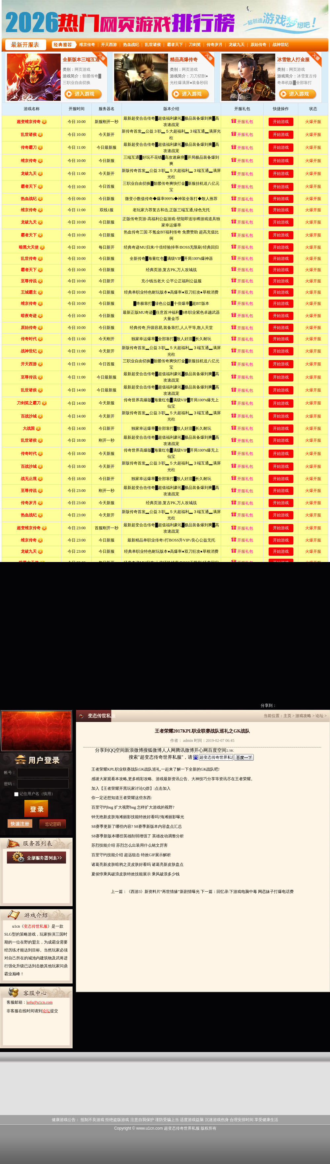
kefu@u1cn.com (39, 1002)
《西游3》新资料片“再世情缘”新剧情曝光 (163, 891)
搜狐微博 (152, 750)
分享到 (102, 750)
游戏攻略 (303, 715)
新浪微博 (134, 750)
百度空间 (217, 750)
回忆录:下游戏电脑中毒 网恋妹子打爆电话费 (255, 891)
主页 (287, 715)
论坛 (319, 715)
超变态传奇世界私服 (182, 1128)
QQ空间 (117, 750)
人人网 (169, 750)
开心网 (201, 750)
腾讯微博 (185, 750)
